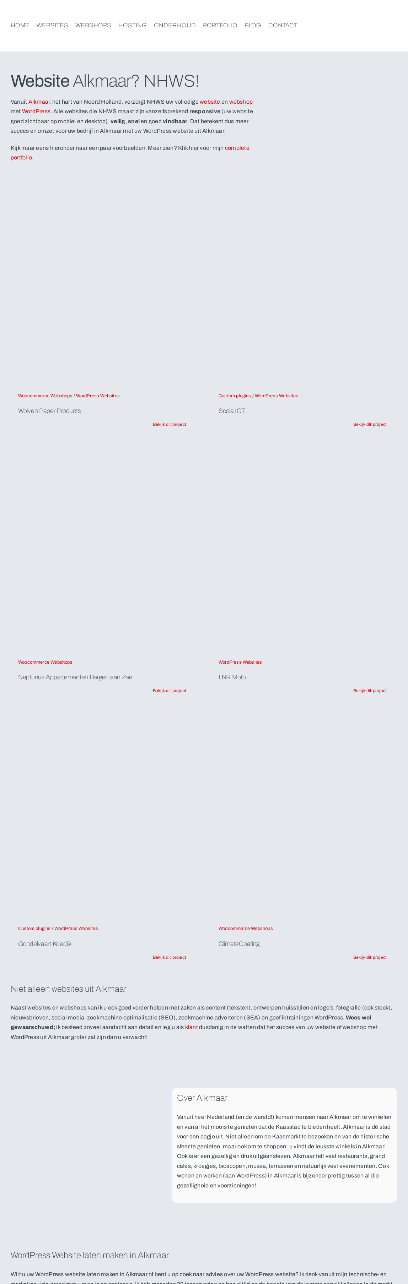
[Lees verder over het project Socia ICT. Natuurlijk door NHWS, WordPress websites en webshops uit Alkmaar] (370, 424)
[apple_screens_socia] (302, 188)
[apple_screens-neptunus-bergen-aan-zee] (102, 454)
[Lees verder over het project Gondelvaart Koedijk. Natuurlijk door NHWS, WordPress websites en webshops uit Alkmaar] (169, 957)
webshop (241, 102)
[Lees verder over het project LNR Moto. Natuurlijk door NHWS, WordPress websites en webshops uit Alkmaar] (370, 690)
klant (191, 1027)
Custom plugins (235, 395)
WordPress (36, 111)
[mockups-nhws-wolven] (102, 188)
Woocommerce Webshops (45, 395)
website (210, 102)
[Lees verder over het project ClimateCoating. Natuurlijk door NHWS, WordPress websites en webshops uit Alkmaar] (370, 957)
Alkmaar (39, 102)
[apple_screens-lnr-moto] (302, 454)
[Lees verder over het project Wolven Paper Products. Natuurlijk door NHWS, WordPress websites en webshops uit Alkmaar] (169, 424)
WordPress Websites (98, 395)
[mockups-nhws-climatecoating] (302, 720)
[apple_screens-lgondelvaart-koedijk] (102, 720)
